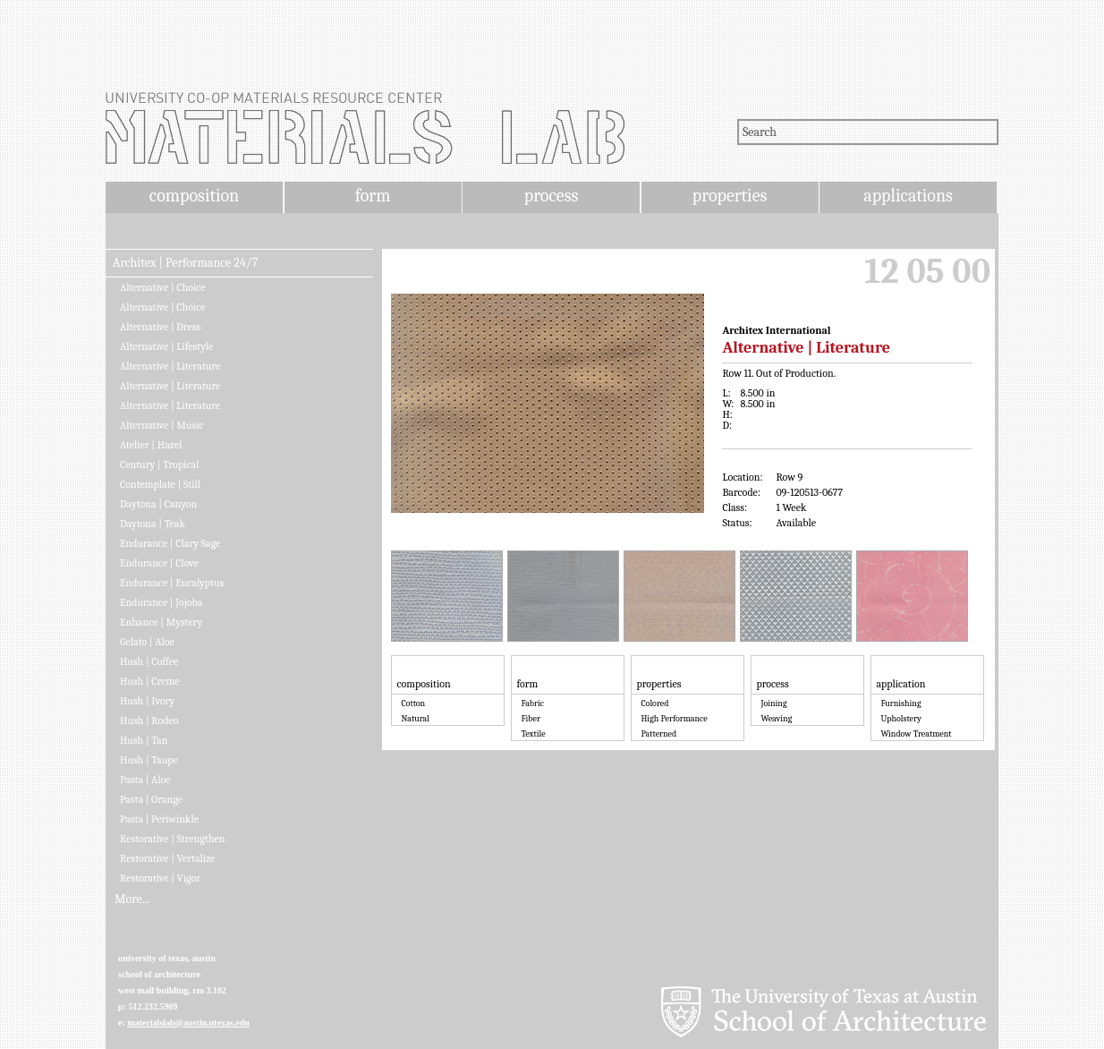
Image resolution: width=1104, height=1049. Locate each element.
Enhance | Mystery (161, 622)
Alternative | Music (162, 425)
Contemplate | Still (160, 484)
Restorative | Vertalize (168, 858)
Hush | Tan (143, 740)
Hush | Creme (149, 681)
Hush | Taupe (149, 760)
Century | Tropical (159, 464)
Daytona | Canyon (158, 504)
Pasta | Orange (151, 799)
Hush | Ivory (147, 701)
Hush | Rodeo (149, 720)
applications (908, 195)
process (551, 195)
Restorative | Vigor (160, 878)
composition (194, 195)
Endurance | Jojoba (161, 602)
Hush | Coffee (149, 661)
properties (729, 195)
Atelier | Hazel (151, 445)
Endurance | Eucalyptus (172, 582)
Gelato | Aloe (147, 641)
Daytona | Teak (152, 523)
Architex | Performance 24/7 (185, 263)
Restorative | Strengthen (172, 838)
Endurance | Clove (159, 563)
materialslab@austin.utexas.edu (188, 1023)
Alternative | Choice (163, 287)
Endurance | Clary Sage (170, 543)
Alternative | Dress (160, 326)
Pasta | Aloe (145, 779)
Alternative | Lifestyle (166, 346)
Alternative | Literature (170, 366)
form (373, 195)
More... (132, 899)
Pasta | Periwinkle (159, 819)
